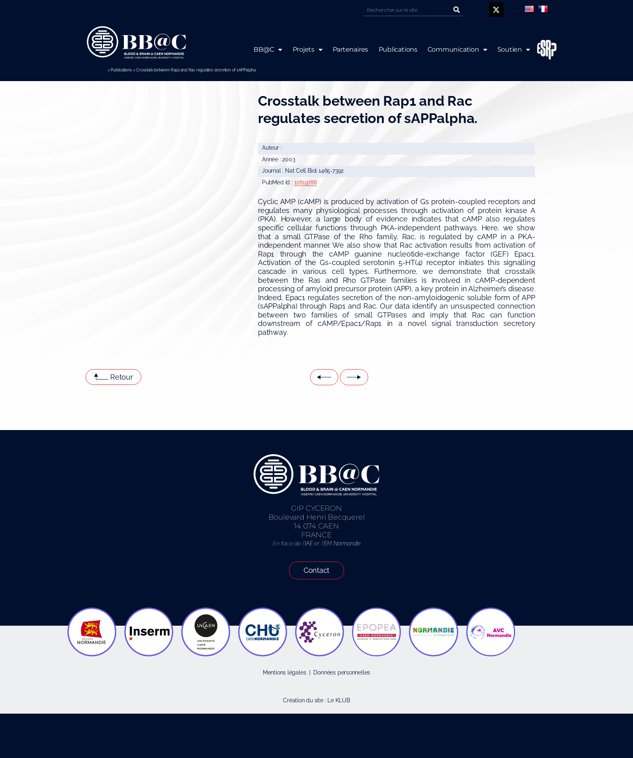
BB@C (268, 49)
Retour (121, 377)
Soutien (513, 49)
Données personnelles (341, 672)
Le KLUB (338, 700)
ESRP (540, 49)
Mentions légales (284, 672)
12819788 (305, 182)
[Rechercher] (457, 10)
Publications (121, 70)
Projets (307, 49)
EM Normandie (342, 543)
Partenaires (350, 49)
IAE (308, 543)
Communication (457, 49)
